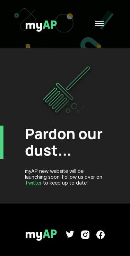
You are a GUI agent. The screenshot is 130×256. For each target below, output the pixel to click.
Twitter (33, 183)
